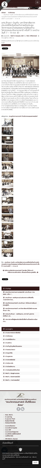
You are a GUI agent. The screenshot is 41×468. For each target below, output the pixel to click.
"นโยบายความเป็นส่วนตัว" (22, 457)
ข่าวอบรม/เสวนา (9, 349)
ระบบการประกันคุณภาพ (11, 432)
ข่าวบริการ (7, 343)
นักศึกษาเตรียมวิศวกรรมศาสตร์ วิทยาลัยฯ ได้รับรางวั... (18, 270)
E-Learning (8, 417)
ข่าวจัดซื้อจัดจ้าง (9, 339)
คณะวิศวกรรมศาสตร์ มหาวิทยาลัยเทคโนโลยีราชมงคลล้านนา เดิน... (20, 309)
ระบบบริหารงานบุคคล (11, 428)
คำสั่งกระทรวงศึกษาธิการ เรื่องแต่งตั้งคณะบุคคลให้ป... (23, 272)
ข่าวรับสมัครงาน (9, 366)
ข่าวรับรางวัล (8, 363)
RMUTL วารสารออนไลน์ (11, 380)
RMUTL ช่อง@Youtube (11, 373)
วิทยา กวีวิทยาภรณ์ (31, 36)
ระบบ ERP (8, 430)
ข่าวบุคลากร (8, 356)
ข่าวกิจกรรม (8, 336)
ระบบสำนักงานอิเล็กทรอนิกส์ (13, 434)
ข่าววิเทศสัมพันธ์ (9, 360)
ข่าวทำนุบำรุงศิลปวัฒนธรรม (12, 346)
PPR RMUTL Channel (11, 439)
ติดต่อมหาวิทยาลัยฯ (10, 423)
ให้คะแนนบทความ (6, 45)
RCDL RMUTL (9, 415)
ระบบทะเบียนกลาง (10, 426)
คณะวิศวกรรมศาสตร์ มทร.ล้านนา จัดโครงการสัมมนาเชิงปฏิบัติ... (20, 304)
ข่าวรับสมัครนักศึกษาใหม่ (11, 370)
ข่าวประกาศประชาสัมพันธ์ (11, 333)
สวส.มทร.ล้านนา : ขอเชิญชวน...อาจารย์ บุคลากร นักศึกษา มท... (18, 315)
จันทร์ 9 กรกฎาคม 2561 (17, 36)
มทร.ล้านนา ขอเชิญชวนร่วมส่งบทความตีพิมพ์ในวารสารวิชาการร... (18, 298)
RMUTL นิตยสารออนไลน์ (11, 377)
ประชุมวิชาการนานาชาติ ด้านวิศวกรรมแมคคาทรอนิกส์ (23, 116)
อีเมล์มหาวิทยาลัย (9, 421)
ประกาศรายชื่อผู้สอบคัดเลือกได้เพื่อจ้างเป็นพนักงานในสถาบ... (20, 320)
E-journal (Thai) (10, 419)
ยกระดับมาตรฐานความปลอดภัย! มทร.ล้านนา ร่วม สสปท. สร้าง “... (19, 293)
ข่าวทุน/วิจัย (7, 353)
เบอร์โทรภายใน (9, 436)
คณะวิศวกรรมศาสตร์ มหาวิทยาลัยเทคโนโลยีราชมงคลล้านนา (18, 3)
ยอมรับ (35, 462)
